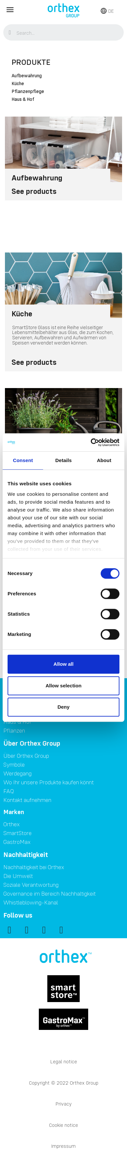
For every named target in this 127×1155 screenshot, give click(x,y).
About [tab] (104, 460)
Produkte (31, 62)
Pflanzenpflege (28, 91)
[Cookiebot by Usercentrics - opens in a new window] (91, 442)
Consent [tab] (23, 460)
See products (34, 191)
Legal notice (63, 1061)
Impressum (63, 1146)
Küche (18, 83)
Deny (64, 707)
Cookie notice (63, 1125)
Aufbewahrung (27, 76)
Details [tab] (63, 460)
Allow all (64, 664)
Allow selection (63, 685)
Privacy (64, 1104)
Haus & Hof (23, 99)
